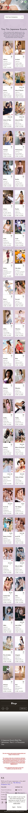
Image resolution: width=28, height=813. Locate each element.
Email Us (20, 790)
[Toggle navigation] (26, 5)
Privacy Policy (5, 792)
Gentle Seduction (10, 5)
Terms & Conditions (6, 790)
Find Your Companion (12, 17)
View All (23, 708)
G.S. (2, 778)
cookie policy (16, 803)
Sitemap (3, 796)
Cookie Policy (4, 794)
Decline (19, 807)
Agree (13, 807)
